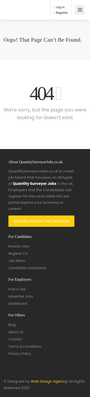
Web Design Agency (49, 381)
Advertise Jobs (20, 296)
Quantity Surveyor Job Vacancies (41, 221)
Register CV (18, 253)
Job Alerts (16, 260)
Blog (12, 324)
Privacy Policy (19, 353)
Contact (15, 339)
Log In (59, 7)
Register (61, 13)
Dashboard (17, 303)
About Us (15, 332)
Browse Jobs (18, 246)
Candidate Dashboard (27, 268)
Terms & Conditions (24, 346)
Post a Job (17, 289)
